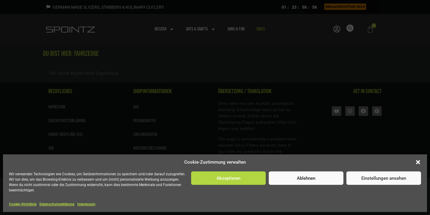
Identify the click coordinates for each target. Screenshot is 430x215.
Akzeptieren (228, 178)
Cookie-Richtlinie (22, 204)
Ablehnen (306, 178)
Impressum (86, 204)
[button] (418, 162)
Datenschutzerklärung (56, 204)
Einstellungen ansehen (383, 178)
